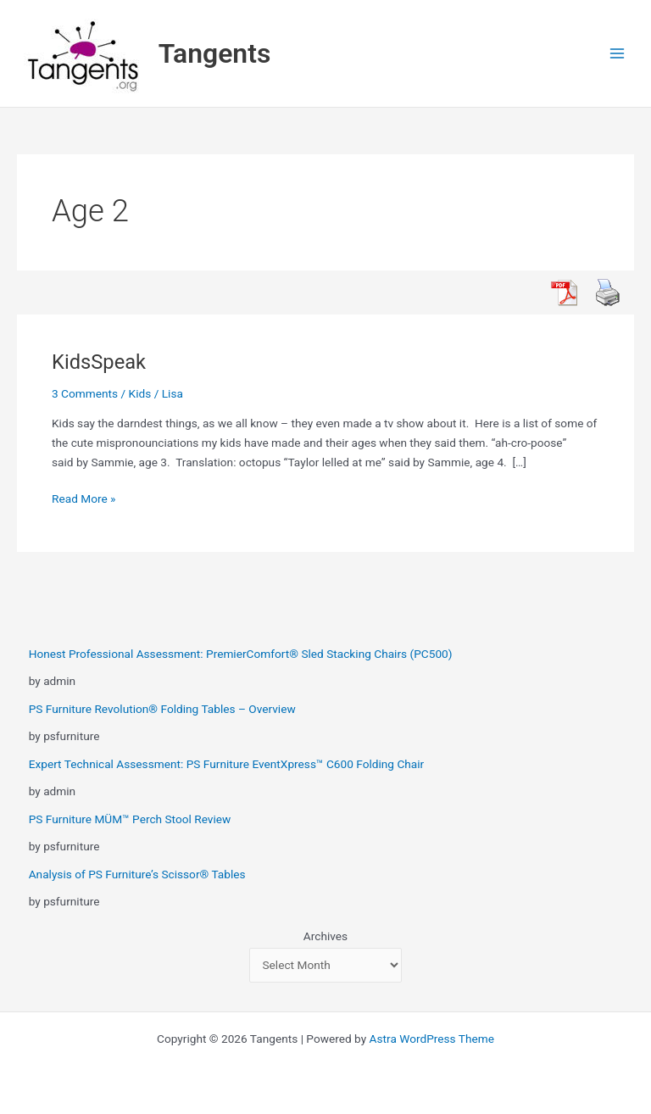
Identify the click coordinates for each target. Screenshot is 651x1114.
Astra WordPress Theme (432, 1038)
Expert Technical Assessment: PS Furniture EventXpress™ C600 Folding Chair (227, 764)
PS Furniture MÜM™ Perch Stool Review (130, 819)
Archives (325, 936)
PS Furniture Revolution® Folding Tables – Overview (162, 709)
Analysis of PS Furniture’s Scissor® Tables (137, 874)
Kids (140, 393)
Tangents (215, 53)
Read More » (84, 497)
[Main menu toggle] (617, 53)
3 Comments (85, 393)
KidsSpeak (99, 362)
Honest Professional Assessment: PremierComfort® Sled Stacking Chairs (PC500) (241, 653)
